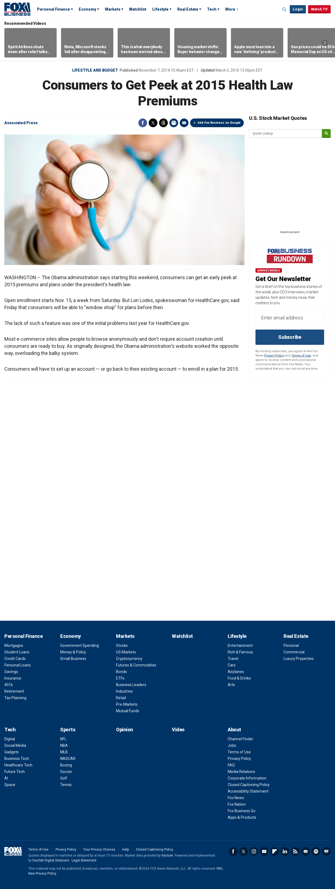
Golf (63, 778)
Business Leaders (131, 685)
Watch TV (319, 9)
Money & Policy (73, 652)
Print (173, 122)
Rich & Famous (240, 652)
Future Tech (14, 771)
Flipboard (274, 851)
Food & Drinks (239, 678)
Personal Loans (17, 665)
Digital (9, 739)
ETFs (120, 678)
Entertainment (240, 645)
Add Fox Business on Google (219, 122)
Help (125, 849)
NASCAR (67, 758)
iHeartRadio (326, 851)
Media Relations (241, 771)
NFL (63, 739)
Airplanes (236, 671)
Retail (121, 698)
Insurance (12, 678)
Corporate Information (247, 778)
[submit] (326, 133)
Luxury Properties (299, 658)
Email (184, 122)
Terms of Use (301, 355)
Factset (167, 855)
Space (9, 785)
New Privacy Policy (42, 873)
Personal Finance (53, 9)
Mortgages (13, 645)
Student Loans (16, 652)
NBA (64, 745)
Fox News (236, 798)
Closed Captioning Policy (249, 785)
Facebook (142, 122)
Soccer (66, 771)
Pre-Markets (127, 704)
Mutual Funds (127, 711)
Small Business (73, 658)
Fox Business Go (241, 811)
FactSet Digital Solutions (50, 860)
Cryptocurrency (129, 658)
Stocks (122, 645)
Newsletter (305, 851)
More (230, 9)
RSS (295, 851)
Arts (231, 685)
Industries (124, 691)
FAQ (231, 765)
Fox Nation (237, 804)
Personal (291, 645)
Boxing (66, 765)
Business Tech (16, 758)
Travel (233, 658)
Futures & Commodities (136, 665)
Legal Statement (84, 860)
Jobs (232, 745)
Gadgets (11, 752)
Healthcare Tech (18, 765)
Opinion (124, 729)
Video (178, 729)
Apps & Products (242, 817)
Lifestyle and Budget (95, 70)
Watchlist (137, 9)
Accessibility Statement (248, 791)
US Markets (126, 652)
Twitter (153, 122)
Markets (112, 9)
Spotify (316, 851)
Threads (163, 122)
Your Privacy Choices (99, 849)
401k (8, 685)
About (234, 729)
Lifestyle (160, 9)
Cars (232, 665)
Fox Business (17, 9)
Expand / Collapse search (284, 9)
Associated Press (21, 123)
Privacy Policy (274, 355)
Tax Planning (15, 698)
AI (6, 778)
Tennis (66, 785)
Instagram (253, 851)
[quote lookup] (285, 133)
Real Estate (187, 9)
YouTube (264, 851)
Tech (212, 9)
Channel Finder (240, 739)
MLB (64, 752)
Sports (67, 729)
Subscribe (289, 337)
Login (298, 9)
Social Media (15, 745)
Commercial (294, 652)
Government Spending (79, 645)
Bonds (121, 671)
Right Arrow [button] (325, 42)
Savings (11, 671)
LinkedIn (285, 851)
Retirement (14, 691)
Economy (87, 9)
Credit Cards (15, 658)
